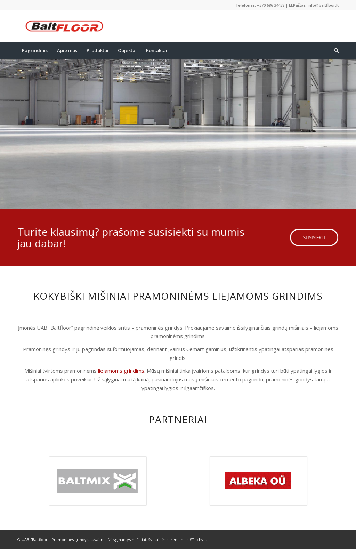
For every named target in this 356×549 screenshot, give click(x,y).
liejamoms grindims (121, 370)
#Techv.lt (198, 539)
